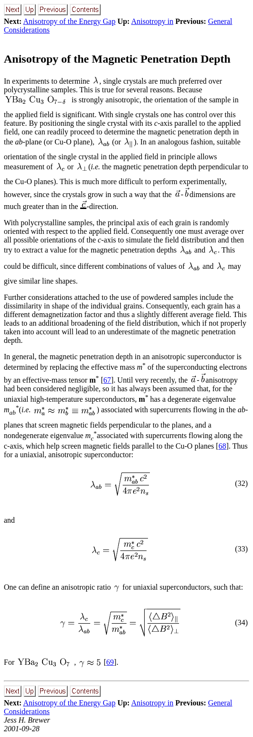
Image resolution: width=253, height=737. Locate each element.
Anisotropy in (152, 21)
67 (107, 380)
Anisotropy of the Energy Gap (69, 21)
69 (110, 662)
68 (222, 446)
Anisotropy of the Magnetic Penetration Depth (117, 59)
